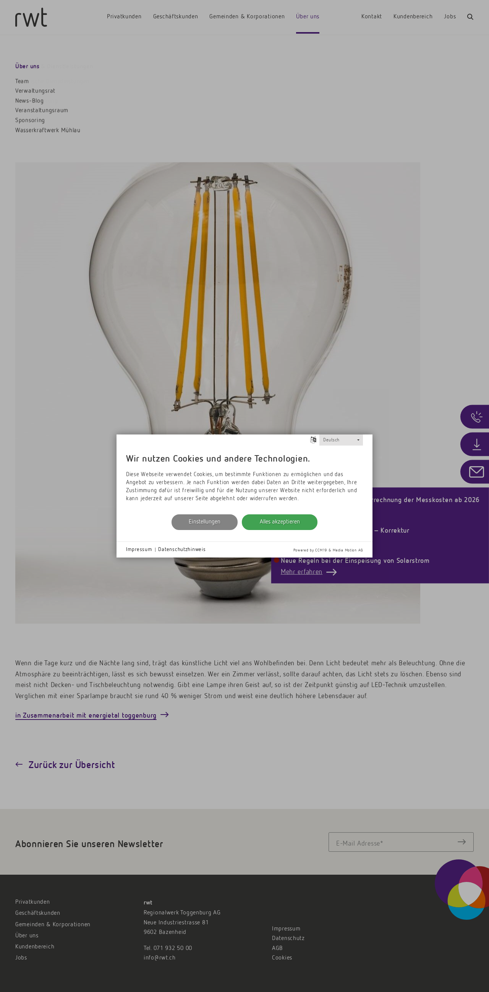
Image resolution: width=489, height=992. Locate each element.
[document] (244, 479)
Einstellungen (204, 522)
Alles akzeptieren (280, 522)
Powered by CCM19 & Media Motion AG (328, 550)
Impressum (139, 549)
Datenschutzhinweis (182, 549)
